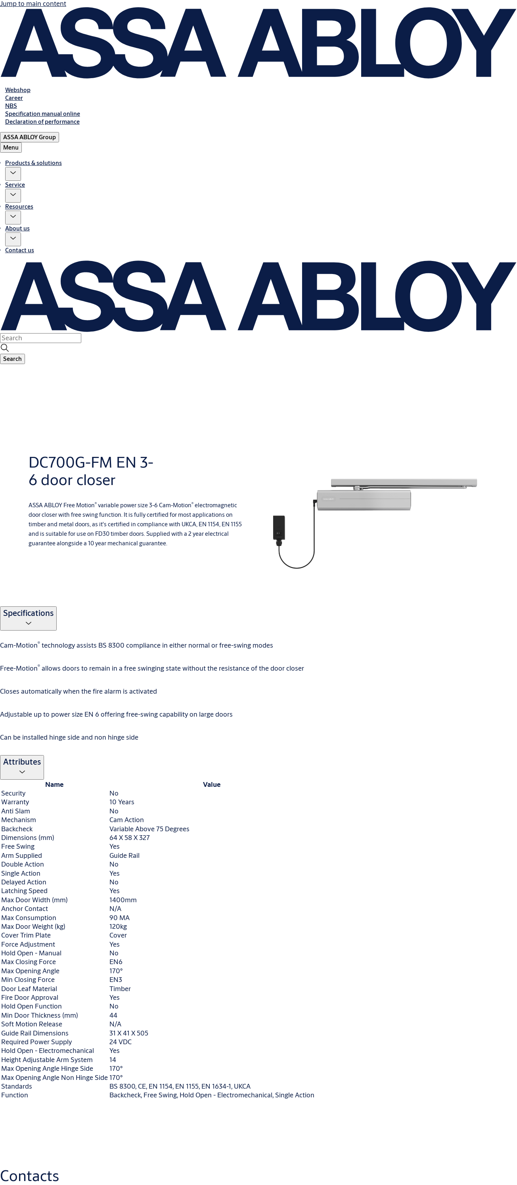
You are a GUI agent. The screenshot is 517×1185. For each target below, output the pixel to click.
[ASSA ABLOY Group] (29, 137)
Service (15, 184)
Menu (11, 147)
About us (17, 228)
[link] (18, 90)
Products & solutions (33, 163)
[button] (13, 174)
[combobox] (40, 338)
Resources (19, 206)
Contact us (19, 250)
